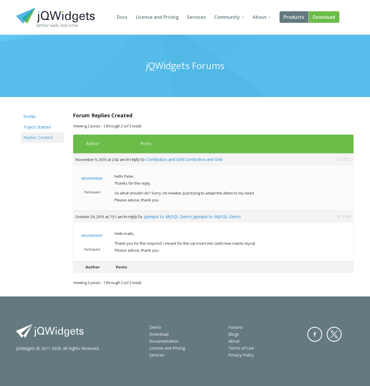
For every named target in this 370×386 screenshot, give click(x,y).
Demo (155, 327)
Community (227, 17)
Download (324, 17)
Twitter (334, 334)
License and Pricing (157, 17)
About (260, 17)
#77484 (344, 216)
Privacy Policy (241, 355)
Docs (122, 17)
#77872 (344, 159)
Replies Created (38, 137)
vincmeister (92, 178)
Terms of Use (241, 348)
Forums (235, 327)
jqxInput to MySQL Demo (168, 216)
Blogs (233, 334)
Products (294, 17)
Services (196, 17)
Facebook (314, 334)
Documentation (164, 341)
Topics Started (37, 127)
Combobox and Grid (165, 159)
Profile (29, 116)
